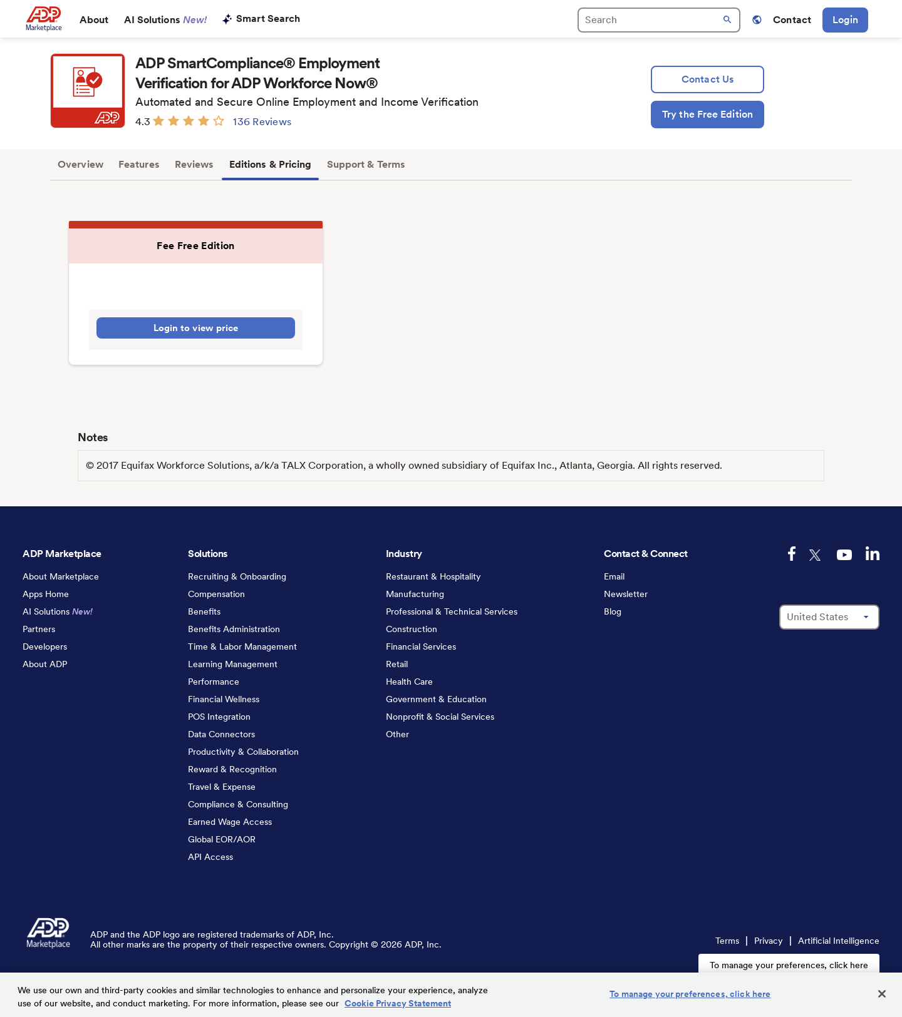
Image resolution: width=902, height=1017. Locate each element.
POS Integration (219, 717)
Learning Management (232, 664)
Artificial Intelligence (838, 941)
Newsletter (626, 594)
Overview (80, 164)
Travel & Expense (222, 787)
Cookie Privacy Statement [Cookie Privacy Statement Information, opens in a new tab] (398, 1003)
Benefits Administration (234, 629)
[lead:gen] (707, 79)
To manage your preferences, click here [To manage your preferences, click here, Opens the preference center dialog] (689, 994)
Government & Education (436, 699)
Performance (213, 682)
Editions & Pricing (270, 164)
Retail (397, 664)
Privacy (768, 941)
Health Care (409, 682)
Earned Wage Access (230, 822)
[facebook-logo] (792, 553)
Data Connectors (221, 734)
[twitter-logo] (816, 555)
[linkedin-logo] (872, 553)
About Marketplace (61, 576)
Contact (792, 20)
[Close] (882, 994)
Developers (45, 646)
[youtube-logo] (844, 554)
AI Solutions (165, 19)
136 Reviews (262, 122)
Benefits (204, 611)
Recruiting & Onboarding (237, 576)
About (94, 20)
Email (614, 576)
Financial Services (421, 646)
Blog (612, 611)
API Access (210, 857)
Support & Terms (366, 164)
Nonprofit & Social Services (440, 717)
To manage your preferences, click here (789, 965)
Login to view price (196, 328)
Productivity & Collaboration (243, 752)
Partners (39, 629)
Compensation (216, 594)
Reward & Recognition (232, 769)
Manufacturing (415, 594)
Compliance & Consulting (238, 804)
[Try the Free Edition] (707, 114)
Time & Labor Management (242, 646)
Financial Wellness (223, 699)
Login (845, 20)
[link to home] (44, 19)
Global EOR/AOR (222, 839)
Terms (727, 941)
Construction (411, 629)
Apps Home (46, 594)
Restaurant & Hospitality (433, 576)
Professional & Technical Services (451, 611)
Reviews (194, 164)
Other (397, 734)
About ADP (45, 664)
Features (139, 164)
